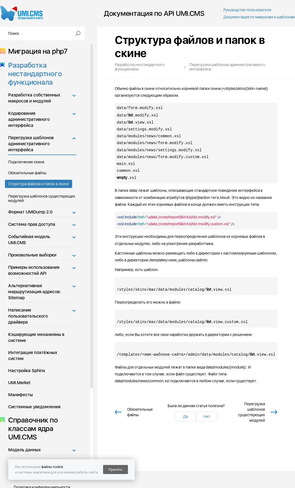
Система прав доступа (31, 224)
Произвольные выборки (32, 255)
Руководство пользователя (247, 10)
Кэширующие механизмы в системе (36, 337)
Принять (115, 469)
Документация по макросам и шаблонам (259, 17)
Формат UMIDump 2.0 (30, 212)
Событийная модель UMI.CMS (29, 239)
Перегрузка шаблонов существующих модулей (41, 198)
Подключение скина (26, 162)
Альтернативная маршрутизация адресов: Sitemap (34, 291)
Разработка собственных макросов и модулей (34, 98)
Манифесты (20, 394)
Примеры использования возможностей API (33, 270)
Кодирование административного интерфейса (29, 119)
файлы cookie (52, 467)
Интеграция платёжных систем (32, 355)
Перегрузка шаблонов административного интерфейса (31, 143)
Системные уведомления (34, 406)
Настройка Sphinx (26, 370)
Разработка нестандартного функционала (33, 73)
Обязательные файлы (27, 173)
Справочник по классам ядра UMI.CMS (31, 428)
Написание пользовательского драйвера (28, 316)
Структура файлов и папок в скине (38, 184)
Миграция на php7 (36, 51)
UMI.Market (19, 382)
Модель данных (24, 449)
